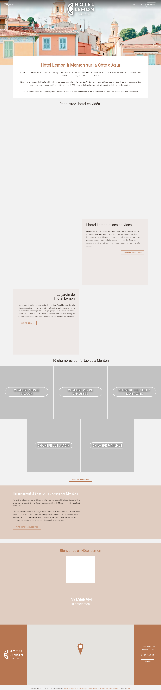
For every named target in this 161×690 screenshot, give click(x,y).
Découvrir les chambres (80, 479)
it (140, 5)
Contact (148, 662)
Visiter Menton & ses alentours (27, 527)
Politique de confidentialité (109, 688)
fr (133, 5)
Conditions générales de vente (88, 688)
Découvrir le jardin (27, 323)
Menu (11, 5)
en (137, 5)
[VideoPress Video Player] (80, 136)
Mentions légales (70, 688)
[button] (80, 649)
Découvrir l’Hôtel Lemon (132, 252)
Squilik (128, 688)
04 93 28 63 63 (147, 655)
